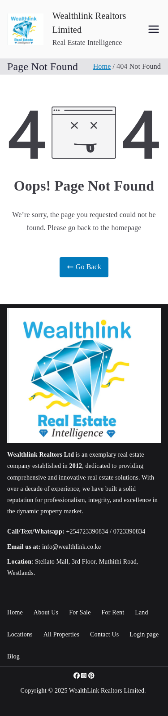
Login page (144, 634)
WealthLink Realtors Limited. (107, 690)
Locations (20, 634)
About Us (46, 612)
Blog (13, 656)
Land (141, 612)
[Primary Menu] (153, 29)
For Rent (113, 612)
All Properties (61, 634)
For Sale (79, 612)
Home (15, 612)
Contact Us (104, 634)
